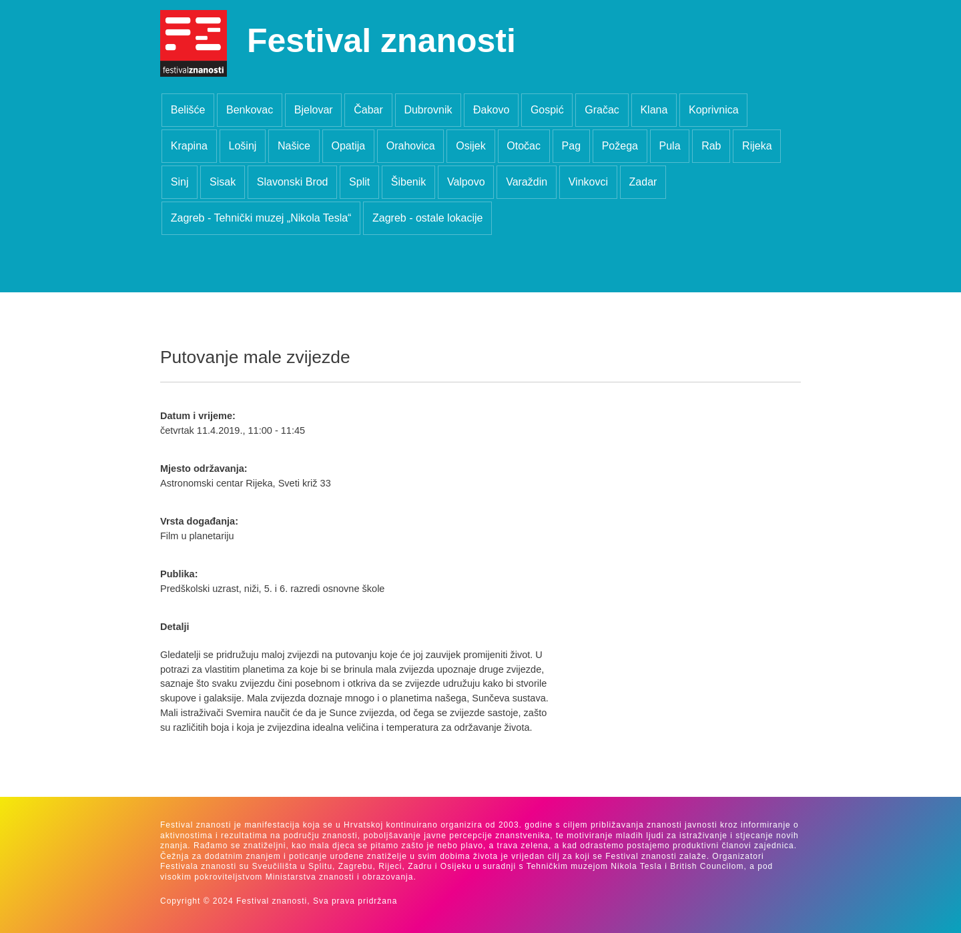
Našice (294, 145)
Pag (571, 145)
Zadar (643, 182)
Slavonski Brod (292, 182)
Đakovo (491, 109)
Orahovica (410, 145)
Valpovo (466, 182)
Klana (653, 109)
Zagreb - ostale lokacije (427, 218)
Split (359, 182)
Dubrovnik (428, 109)
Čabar (368, 109)
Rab (711, 145)
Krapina (189, 145)
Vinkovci (588, 182)
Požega (620, 145)
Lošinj (243, 145)
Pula (670, 145)
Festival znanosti (381, 40)
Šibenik (408, 182)
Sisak (223, 182)
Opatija (348, 145)
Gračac (602, 109)
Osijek (470, 145)
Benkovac (249, 109)
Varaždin (526, 182)
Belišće (188, 109)
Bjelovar (313, 109)
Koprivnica (714, 109)
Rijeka (756, 145)
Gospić (547, 109)
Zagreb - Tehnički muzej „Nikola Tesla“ (261, 218)
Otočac (524, 145)
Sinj (180, 182)
